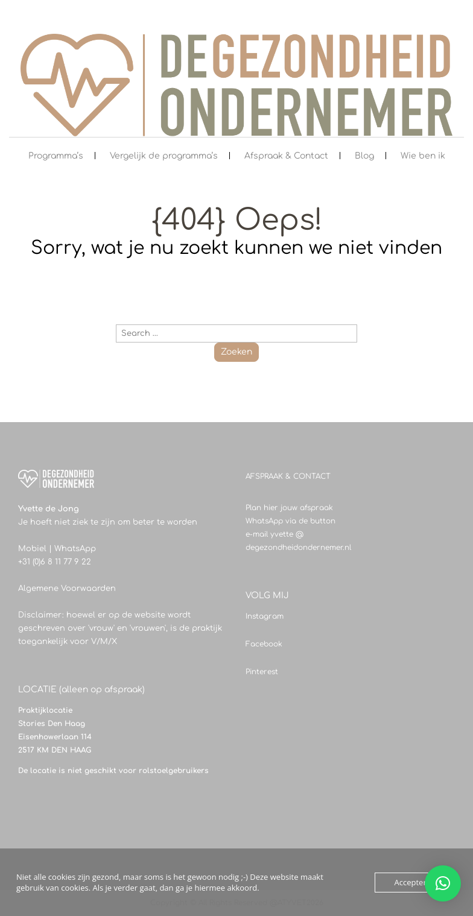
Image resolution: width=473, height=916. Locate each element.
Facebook (264, 644)
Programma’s (55, 155)
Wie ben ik (423, 155)
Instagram (265, 616)
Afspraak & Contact (286, 155)
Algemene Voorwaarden (67, 588)
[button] (443, 883)
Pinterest (262, 672)
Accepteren (415, 882)
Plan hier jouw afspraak (289, 508)
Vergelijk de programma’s (164, 155)
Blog (364, 155)
